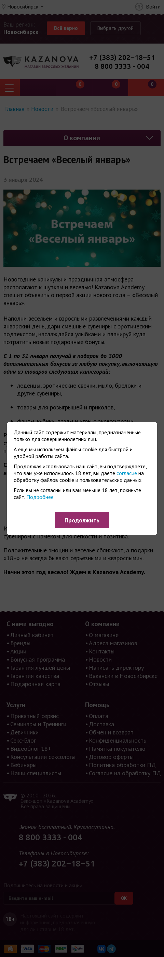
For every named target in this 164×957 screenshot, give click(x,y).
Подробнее (40, 496)
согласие (127, 473)
